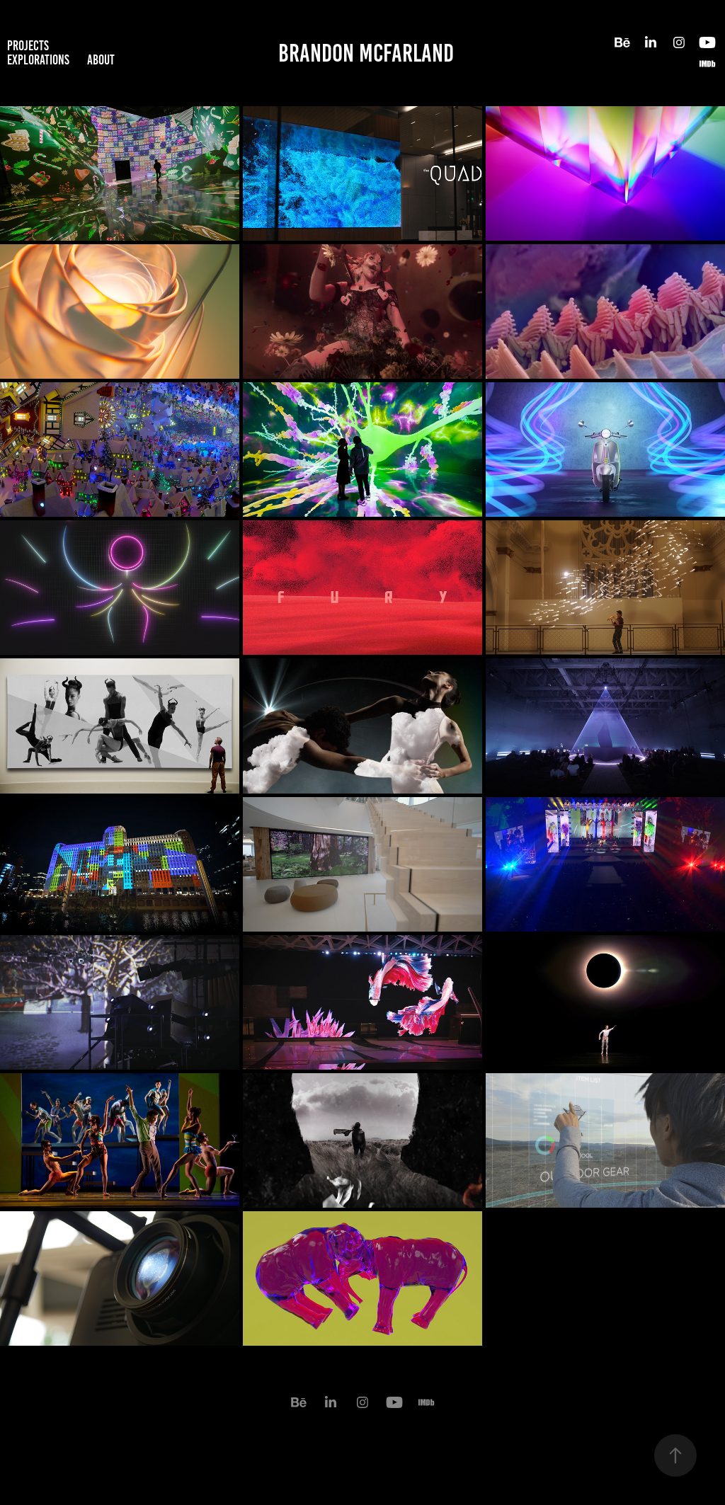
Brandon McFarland (366, 53)
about (101, 59)
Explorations (38, 59)
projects (28, 45)
